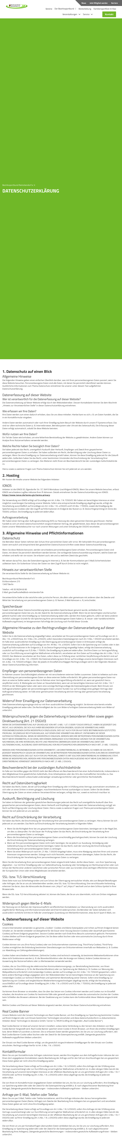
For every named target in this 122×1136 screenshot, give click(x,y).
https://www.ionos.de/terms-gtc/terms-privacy (26, 494)
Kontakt (110, 13)
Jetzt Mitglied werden (99, 3)
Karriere (114, 3)
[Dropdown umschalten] (75, 9)
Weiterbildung (85, 8)
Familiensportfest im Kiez (105, 8)
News (83, 3)
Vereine (49, 8)
